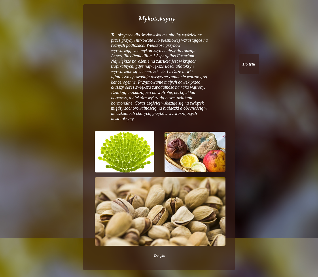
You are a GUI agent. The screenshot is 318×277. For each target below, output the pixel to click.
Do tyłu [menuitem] (159, 255)
